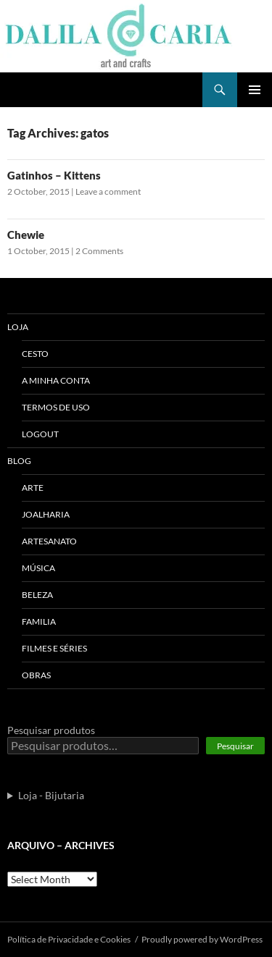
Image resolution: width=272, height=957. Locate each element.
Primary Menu (254, 89)
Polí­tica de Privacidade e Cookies (69, 939)
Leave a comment (108, 191)
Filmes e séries (54, 648)
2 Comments (99, 250)
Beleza (37, 594)
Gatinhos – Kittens (54, 175)
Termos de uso (56, 407)
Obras (36, 675)
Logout (40, 434)
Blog (19, 460)
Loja (17, 326)
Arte (33, 487)
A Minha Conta (56, 380)
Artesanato (49, 541)
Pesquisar (235, 746)
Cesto (35, 353)
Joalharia (46, 514)
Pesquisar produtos (51, 730)
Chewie (25, 234)
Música (38, 567)
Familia (39, 621)
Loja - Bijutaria (51, 795)
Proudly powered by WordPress (202, 939)
